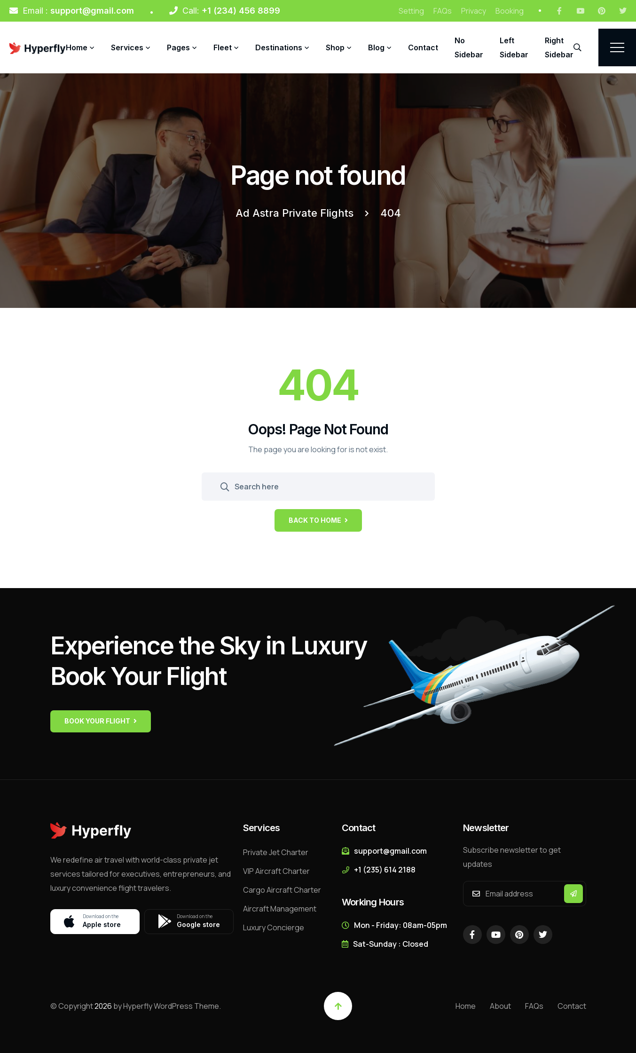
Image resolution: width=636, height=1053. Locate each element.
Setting (411, 11)
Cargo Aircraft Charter (282, 890)
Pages (178, 47)
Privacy (473, 11)
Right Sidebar (559, 47)
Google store (193, 922)
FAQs (442, 11)
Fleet (222, 47)
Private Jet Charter (275, 852)
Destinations (278, 47)
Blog (376, 47)
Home (76, 47)
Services (127, 47)
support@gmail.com (92, 11)
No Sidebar (469, 47)
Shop (335, 47)
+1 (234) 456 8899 (241, 11)
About (500, 1006)
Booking (509, 11)
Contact (423, 47)
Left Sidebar (514, 47)
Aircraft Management (279, 909)
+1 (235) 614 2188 (385, 869)
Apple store (99, 922)
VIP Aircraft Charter (276, 871)
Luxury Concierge (273, 927)
